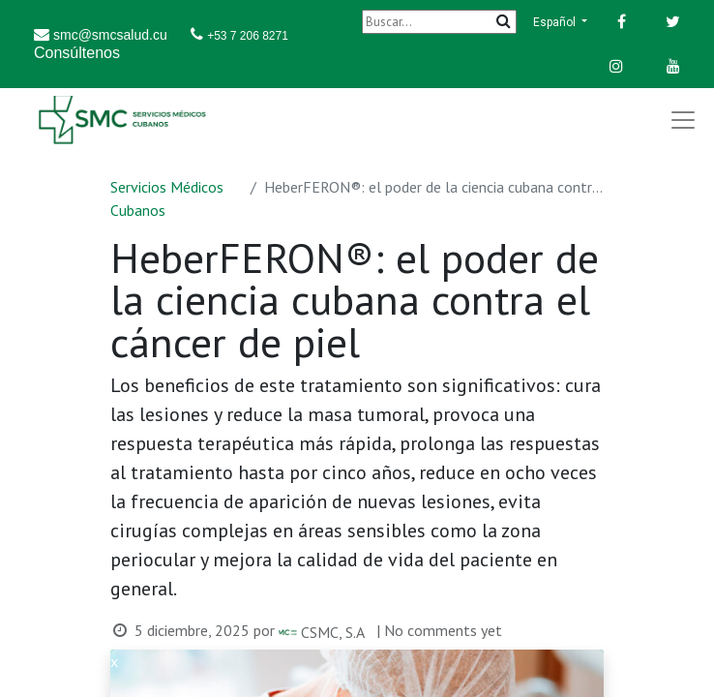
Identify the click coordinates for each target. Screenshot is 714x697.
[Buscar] (439, 22)
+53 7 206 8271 (247, 36)
